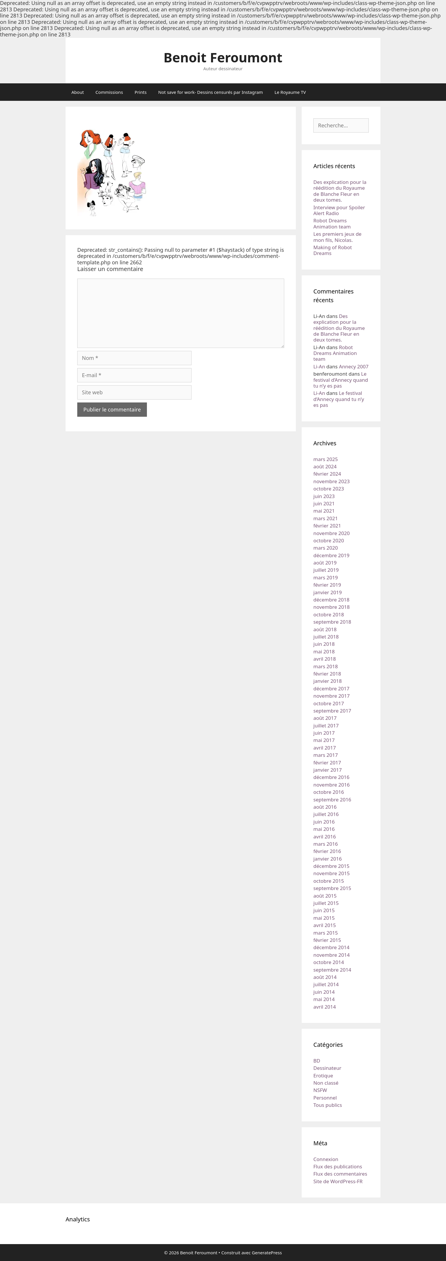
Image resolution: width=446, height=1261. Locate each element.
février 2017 (327, 762)
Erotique (323, 1075)
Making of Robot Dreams (332, 250)
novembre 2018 (331, 607)
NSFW (320, 1090)
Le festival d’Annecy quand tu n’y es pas (340, 379)
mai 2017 (324, 740)
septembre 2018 (332, 621)
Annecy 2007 (354, 366)
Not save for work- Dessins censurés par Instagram (210, 92)
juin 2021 (324, 503)
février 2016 (327, 851)
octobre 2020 (328, 540)
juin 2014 (324, 992)
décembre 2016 (331, 777)
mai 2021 (324, 510)
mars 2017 (325, 755)
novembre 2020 (331, 533)
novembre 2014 (331, 955)
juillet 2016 (326, 814)
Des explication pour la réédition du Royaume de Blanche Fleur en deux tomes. (339, 191)
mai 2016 (324, 829)
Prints (141, 92)
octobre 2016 (328, 792)
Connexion (325, 1159)
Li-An (319, 366)
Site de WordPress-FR (338, 1181)
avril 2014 (324, 1006)
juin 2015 (324, 910)
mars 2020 (325, 547)
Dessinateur (327, 1068)
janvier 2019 (327, 592)
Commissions (109, 92)
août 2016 (325, 806)
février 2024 (327, 473)
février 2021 (327, 525)
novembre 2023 (331, 481)
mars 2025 (325, 459)
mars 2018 (325, 666)
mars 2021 (325, 518)
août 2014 (325, 977)
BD (316, 1060)
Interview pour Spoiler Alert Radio (339, 210)
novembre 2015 (331, 873)
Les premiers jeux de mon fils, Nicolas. (337, 237)
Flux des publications (337, 1166)
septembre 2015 (332, 888)
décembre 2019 (331, 555)
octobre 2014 (328, 962)
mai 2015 (324, 917)
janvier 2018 (327, 681)
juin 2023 (324, 496)
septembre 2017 (332, 710)
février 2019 (327, 584)
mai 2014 (324, 999)
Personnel (325, 1097)
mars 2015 (325, 932)
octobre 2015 (328, 880)
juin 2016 (324, 821)
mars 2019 (325, 577)
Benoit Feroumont (223, 57)
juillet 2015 (326, 903)
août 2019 (325, 562)
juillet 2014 (326, 984)
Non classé (325, 1082)
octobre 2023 (328, 488)
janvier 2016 (327, 858)
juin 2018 (324, 644)
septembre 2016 (332, 799)
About (77, 92)
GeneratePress (267, 1252)
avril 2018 (324, 658)
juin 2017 (324, 732)
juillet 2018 (326, 636)
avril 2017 (324, 747)
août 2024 (325, 466)
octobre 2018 (328, 614)
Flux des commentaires (340, 1173)
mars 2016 (325, 843)
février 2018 (327, 673)
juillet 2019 (326, 570)
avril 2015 (324, 925)
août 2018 (325, 629)
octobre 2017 (328, 703)
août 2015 (325, 895)
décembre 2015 (331, 866)
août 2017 (325, 718)
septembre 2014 (332, 969)
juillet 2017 (326, 725)
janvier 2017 (327, 769)
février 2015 (327, 940)
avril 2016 (324, 836)
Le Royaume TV (290, 92)
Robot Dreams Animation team (332, 223)
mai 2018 (324, 651)
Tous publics (327, 1105)
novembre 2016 (331, 784)
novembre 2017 (331, 695)
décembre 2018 (331, 599)
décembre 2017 (331, 688)
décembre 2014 (331, 947)
